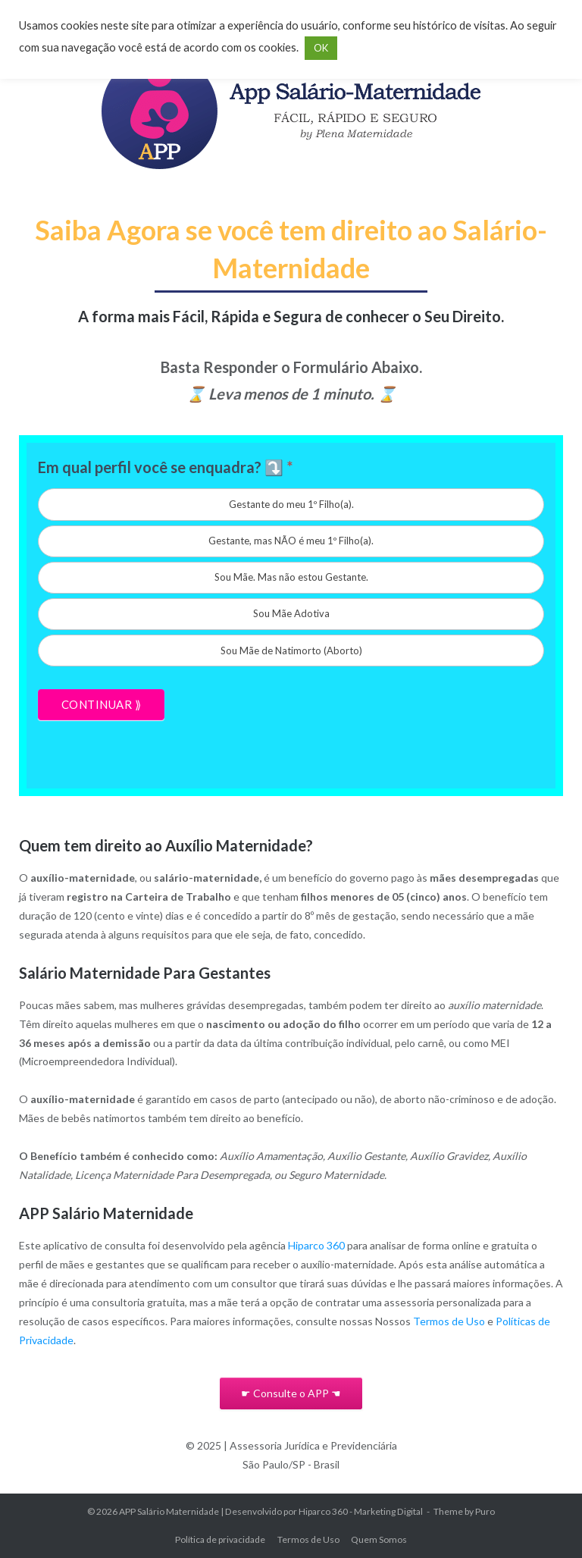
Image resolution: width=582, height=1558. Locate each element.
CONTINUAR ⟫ (101, 704)
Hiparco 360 (316, 1245)
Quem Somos (379, 1539)
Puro (485, 1511)
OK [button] (321, 48)
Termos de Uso (449, 1321)
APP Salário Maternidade (169, 1511)
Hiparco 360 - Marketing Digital (361, 1511)
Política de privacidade (220, 1539)
